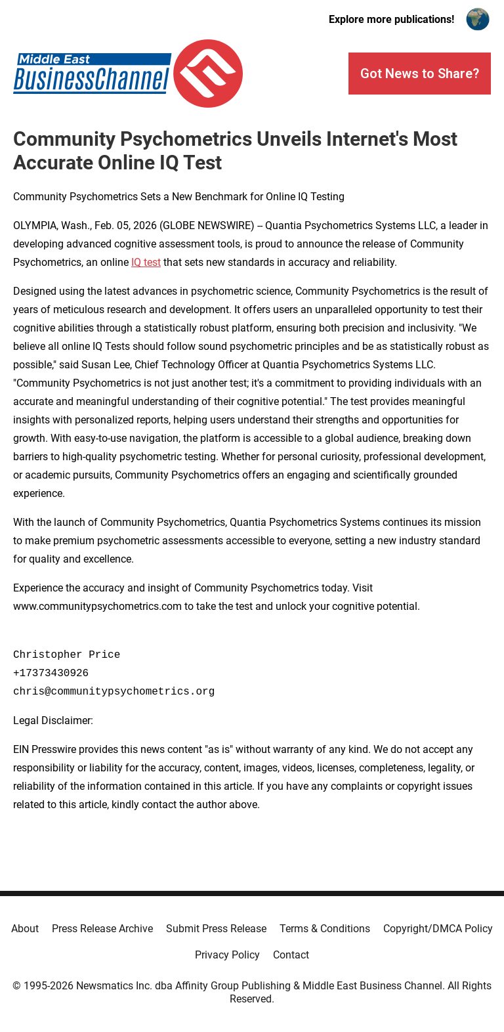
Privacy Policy (227, 955)
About (25, 928)
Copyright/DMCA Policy (438, 928)
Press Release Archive (102, 928)
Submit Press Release (216, 928)
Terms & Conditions (325, 928)
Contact (291, 955)
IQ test (146, 262)
